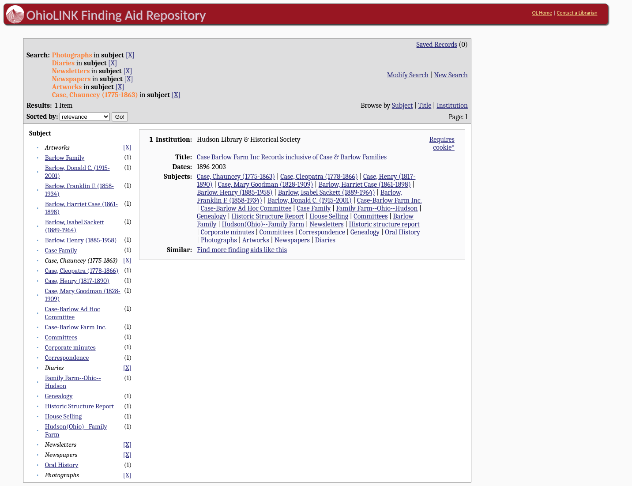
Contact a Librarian (577, 13)
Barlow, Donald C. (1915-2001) (309, 200)
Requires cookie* (442, 143)
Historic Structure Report (79, 406)
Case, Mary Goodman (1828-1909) (265, 184)
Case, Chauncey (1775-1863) (236, 177)
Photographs (219, 240)
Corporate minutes (70, 347)
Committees (61, 337)
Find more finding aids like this (242, 250)
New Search (451, 75)
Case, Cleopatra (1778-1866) (82, 271)
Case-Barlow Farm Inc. (75, 327)
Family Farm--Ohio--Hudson (377, 208)
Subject (402, 105)
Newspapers (292, 240)
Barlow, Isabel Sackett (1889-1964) (74, 226)
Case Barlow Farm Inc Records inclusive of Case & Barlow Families (292, 157)
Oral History (62, 465)
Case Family (61, 250)
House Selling (63, 416)
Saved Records (437, 45)
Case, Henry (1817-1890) (77, 281)
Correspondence (67, 358)
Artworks (255, 240)
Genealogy (59, 396)
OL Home (542, 13)
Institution (452, 105)
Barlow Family (65, 158)
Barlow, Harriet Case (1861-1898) (365, 184)
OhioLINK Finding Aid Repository (116, 15)
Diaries (325, 240)
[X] (130, 55)
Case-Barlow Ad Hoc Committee (72, 313)
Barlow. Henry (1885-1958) (81, 240)
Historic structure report (384, 224)
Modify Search (408, 75)
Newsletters (326, 224)
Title (424, 105)
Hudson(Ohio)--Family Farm (263, 224)
